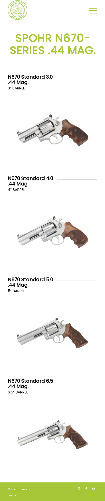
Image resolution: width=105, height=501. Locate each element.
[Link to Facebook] (86, 488)
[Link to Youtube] (93, 488)
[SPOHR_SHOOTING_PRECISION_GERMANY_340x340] (43, 10)
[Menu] (90, 10)
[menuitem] (90, 10)
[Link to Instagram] (79, 488)
